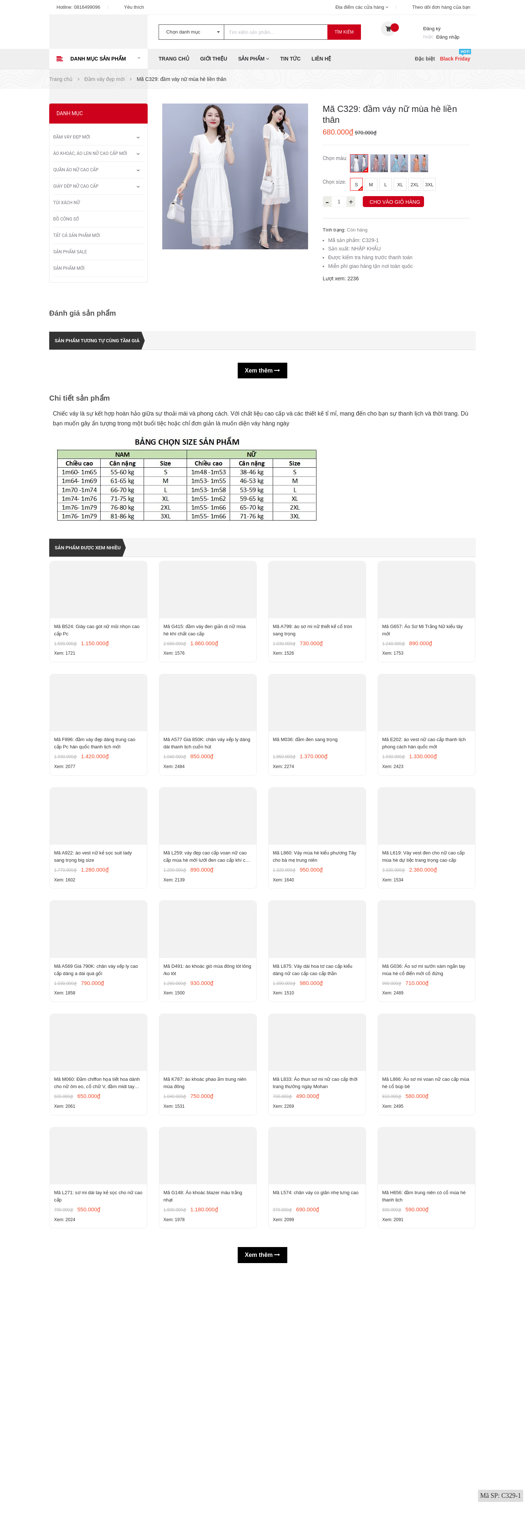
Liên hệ (321, 59)
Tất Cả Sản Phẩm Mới (76, 235)
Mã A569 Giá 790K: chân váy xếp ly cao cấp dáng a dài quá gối (97, 1135)
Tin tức (290, 59)
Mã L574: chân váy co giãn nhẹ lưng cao (317, 1443)
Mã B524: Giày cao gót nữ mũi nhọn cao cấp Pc (98, 668)
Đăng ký (432, 28)
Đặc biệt (425, 59)
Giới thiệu (213, 59)
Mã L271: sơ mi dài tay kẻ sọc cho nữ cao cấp (95, 1446)
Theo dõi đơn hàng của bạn (441, 7)
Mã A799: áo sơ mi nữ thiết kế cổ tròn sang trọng (313, 668)
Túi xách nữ (66, 202)
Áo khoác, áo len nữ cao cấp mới (90, 153)
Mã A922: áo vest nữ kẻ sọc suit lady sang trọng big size (94, 980)
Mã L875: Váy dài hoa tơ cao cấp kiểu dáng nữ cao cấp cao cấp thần (314, 1135)
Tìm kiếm (344, 32)
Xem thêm (262, 370)
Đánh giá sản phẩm (82, 313)
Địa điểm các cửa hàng (362, 7)
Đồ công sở (66, 219)
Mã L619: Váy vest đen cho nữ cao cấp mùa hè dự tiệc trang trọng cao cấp (425, 980)
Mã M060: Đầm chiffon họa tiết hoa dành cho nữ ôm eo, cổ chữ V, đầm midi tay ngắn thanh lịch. (98, 1292)
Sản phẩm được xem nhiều (94, 547)
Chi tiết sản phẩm (79, 398)
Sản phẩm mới (69, 268)
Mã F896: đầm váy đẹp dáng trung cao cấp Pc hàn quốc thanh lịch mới (96, 824)
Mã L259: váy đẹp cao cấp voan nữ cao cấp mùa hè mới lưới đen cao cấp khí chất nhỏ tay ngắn (206, 980)
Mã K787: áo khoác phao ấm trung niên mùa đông (206, 1291)
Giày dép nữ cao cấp (75, 186)
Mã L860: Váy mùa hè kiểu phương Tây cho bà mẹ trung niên (316, 980)
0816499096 (87, 7)
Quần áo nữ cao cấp (75, 169)
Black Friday (455, 59)
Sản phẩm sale (70, 251)
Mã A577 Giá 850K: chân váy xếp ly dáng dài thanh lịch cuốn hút (202, 824)
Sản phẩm (253, 59)
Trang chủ (174, 59)
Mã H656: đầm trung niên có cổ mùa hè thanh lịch (425, 1446)
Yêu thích (134, 7)
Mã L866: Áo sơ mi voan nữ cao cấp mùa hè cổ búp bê (422, 1291)
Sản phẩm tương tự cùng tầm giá (106, 340)
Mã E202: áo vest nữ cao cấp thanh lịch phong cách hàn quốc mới (425, 824)
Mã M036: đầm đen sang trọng (306, 820)
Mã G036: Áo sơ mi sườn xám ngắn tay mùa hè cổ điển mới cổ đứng (425, 1135)
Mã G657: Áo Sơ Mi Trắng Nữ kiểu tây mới (424, 668)
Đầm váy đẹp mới (71, 137)
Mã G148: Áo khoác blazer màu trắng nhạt (204, 1446)
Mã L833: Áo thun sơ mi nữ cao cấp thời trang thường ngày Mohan (316, 1291)
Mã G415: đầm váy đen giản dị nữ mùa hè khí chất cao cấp (206, 668)
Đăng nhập (447, 37)
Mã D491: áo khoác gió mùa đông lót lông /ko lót (203, 1135)
